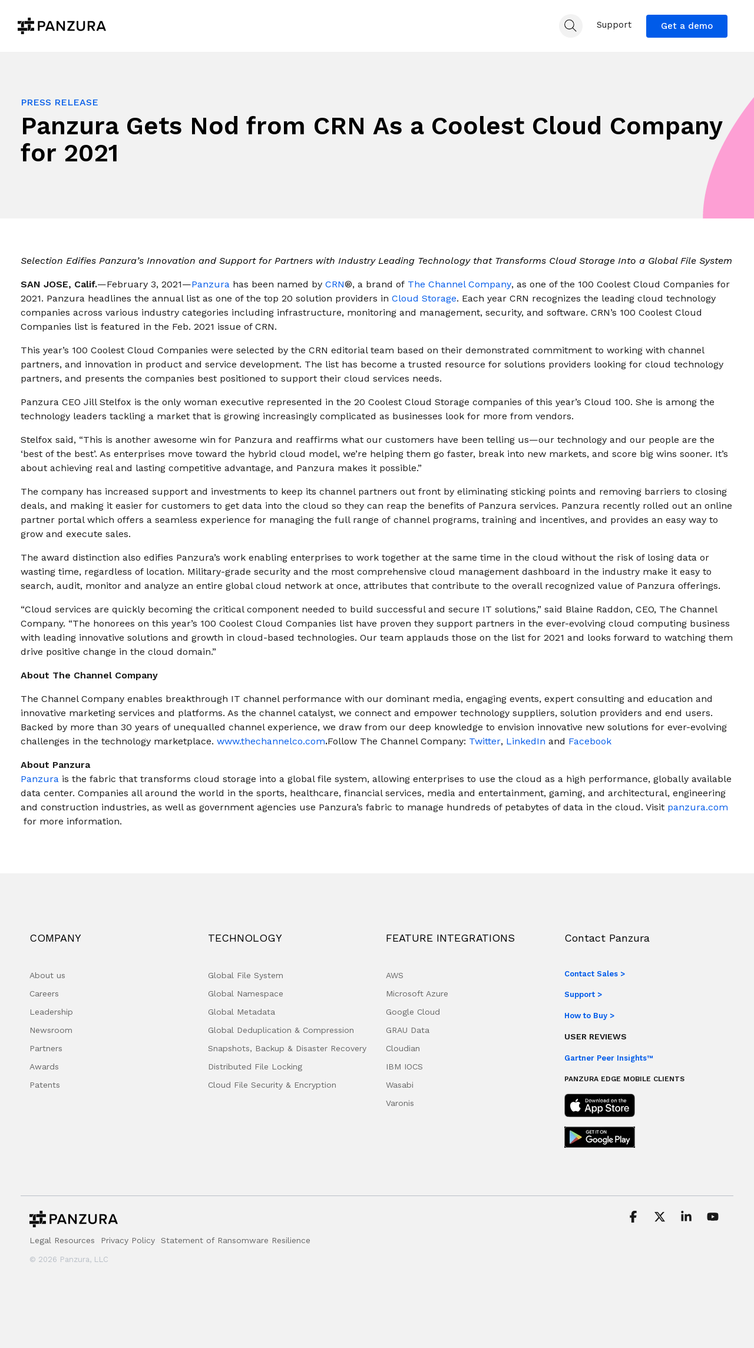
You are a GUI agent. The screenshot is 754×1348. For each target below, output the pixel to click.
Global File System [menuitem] (245, 975)
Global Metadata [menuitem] (241, 1011)
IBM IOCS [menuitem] (404, 1066)
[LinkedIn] (525, 742)
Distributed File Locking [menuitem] (255, 1066)
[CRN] (335, 285)
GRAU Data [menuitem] (407, 1030)
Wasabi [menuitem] (400, 1084)
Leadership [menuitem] (51, 1011)
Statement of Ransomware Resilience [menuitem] (235, 1240)
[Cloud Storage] (424, 299)
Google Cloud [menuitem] (413, 1011)
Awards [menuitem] (44, 1066)
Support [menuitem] (614, 24)
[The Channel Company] (459, 285)
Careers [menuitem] (44, 993)
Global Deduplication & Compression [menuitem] (281, 1030)
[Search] (571, 26)
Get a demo (687, 26)
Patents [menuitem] (44, 1084)
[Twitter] (485, 742)
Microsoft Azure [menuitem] (417, 993)
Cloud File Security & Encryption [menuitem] (272, 1084)
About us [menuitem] (47, 975)
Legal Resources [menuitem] (62, 1240)
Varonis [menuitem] (400, 1103)
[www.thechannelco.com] (271, 742)
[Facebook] (589, 742)
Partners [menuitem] (45, 1048)
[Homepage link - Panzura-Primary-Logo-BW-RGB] (73, 1221)
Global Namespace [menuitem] (245, 993)
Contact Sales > (594, 973)
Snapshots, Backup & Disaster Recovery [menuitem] (287, 1048)
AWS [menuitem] (395, 975)
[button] (634, 1218)
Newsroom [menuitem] (50, 1030)
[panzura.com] (697, 807)
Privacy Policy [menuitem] (128, 1240)
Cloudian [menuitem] (403, 1048)
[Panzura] (210, 285)
